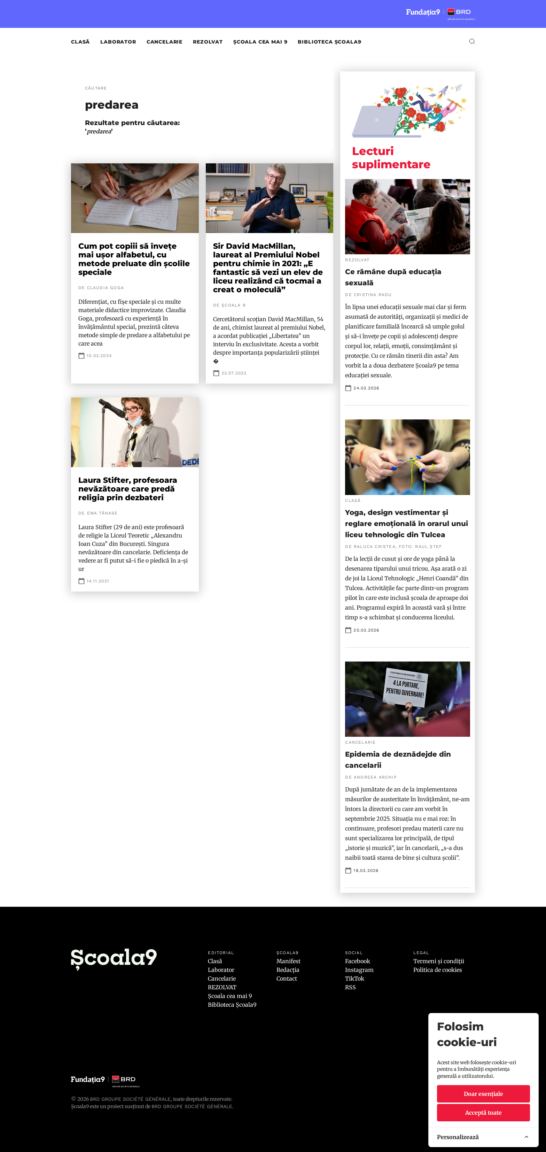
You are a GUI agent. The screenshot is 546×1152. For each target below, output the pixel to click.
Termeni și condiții (438, 961)
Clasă (80, 42)
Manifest (288, 961)
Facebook (357, 961)
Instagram (359, 969)
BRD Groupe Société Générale (130, 1099)
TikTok (354, 978)
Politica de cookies (437, 969)
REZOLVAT (208, 42)
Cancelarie (164, 42)
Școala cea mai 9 (260, 42)
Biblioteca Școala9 (329, 42)
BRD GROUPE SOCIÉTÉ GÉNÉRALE (191, 1106)
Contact (286, 978)
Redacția (287, 969)
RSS (350, 987)
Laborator (118, 42)
